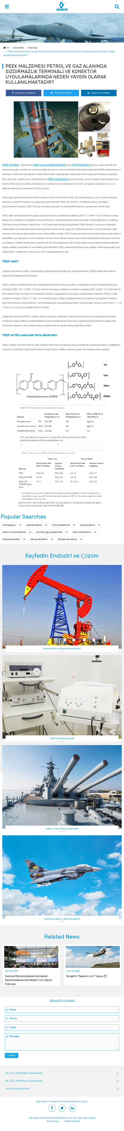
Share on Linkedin (99, 93)
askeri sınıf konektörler (16, 532)
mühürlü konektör (13, 539)
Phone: (11, 1018)
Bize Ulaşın (42, 1101)
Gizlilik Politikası (72, 1121)
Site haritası (52, 1121)
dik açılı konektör (42, 539)
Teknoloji (32, 47)
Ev (8, 47)
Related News (62, 937)
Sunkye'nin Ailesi (58, 1101)
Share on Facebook (23, 93)
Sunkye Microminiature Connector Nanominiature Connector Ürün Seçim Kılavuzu (28, 978)
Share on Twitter (61, 93)
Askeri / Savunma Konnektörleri (62, 828)
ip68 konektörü (37, 525)
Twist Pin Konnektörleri (17, 1088)
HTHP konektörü (81, 164)
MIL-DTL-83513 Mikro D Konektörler (24, 1073)
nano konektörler (63, 525)
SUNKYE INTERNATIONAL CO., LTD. (59, 1118)
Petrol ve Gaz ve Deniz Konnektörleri (62, 648)
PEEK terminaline (58, 179)
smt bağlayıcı (11, 525)
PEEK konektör (10, 164)
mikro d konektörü (84, 532)
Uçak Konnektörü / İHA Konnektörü (62, 919)
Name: (11, 1009)
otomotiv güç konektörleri (51, 532)
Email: (11, 1027)
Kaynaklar (19, 47)
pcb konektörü (90, 525)
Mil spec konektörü (70, 539)
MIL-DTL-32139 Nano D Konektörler (24, 1081)
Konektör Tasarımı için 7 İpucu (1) (86, 976)
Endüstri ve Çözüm (78, 1101)
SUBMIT (11, 1055)
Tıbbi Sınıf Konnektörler (62, 738)
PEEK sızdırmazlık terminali (49, 164)
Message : (13, 1036)
